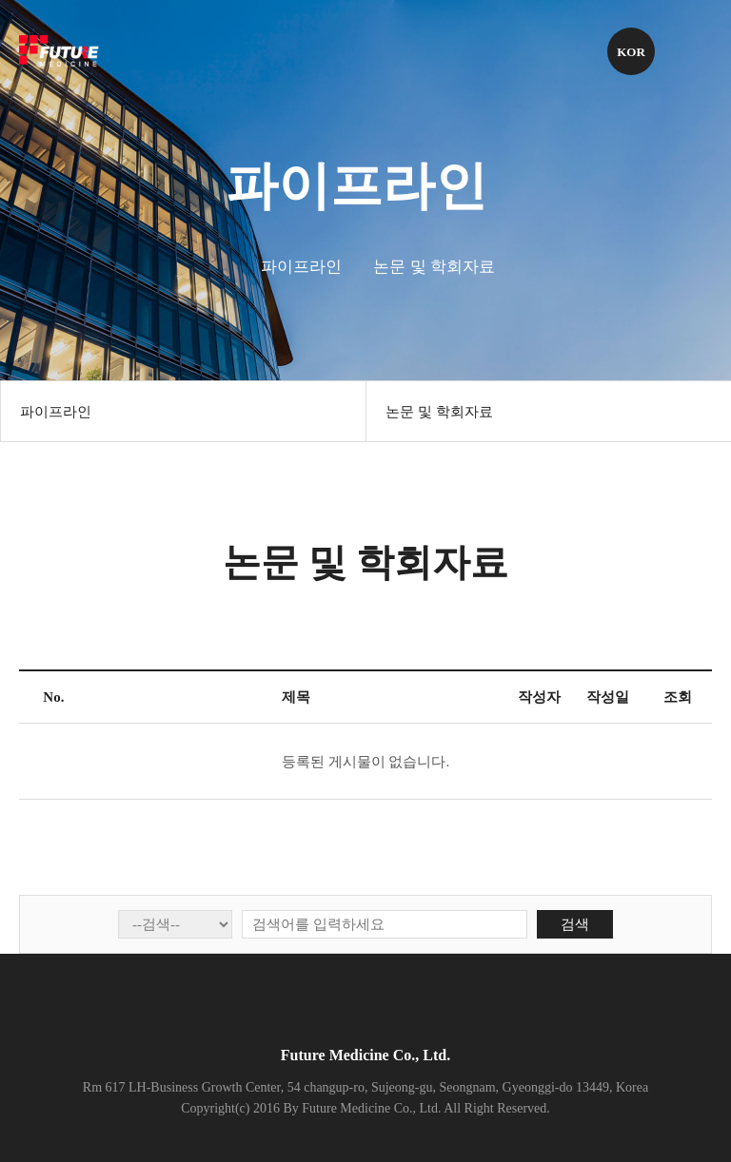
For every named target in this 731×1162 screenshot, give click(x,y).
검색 (575, 924)
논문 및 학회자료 (439, 411)
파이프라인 (55, 411)
